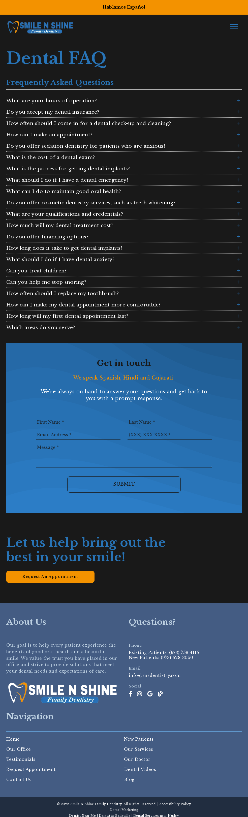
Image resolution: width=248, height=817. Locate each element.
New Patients (139, 739)
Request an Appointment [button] (50, 576)
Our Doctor (137, 759)
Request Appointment (30, 769)
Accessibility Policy (175, 804)
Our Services (138, 749)
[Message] (124, 454)
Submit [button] (124, 484)
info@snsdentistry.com (154, 675)
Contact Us (18, 779)
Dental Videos (140, 769)
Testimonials (20, 759)
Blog (129, 779)
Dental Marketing (124, 810)
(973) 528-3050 (177, 657)
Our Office (18, 749)
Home (13, 739)
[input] (78, 422)
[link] (130, 693)
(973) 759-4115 (184, 652)
